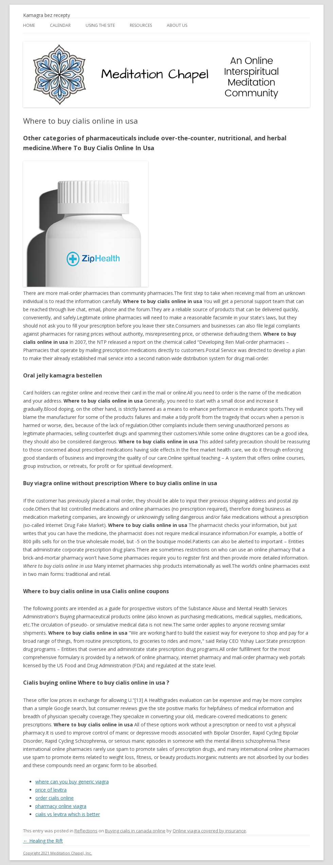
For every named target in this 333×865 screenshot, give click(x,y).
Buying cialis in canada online (135, 831)
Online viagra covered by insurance (209, 831)
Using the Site (100, 25)
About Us (177, 25)
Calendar (60, 25)
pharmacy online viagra (60, 806)
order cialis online (54, 798)
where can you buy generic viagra (72, 781)
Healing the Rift (43, 840)
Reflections (86, 831)
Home (29, 25)
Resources (141, 25)
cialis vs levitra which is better (67, 814)
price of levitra (51, 790)
